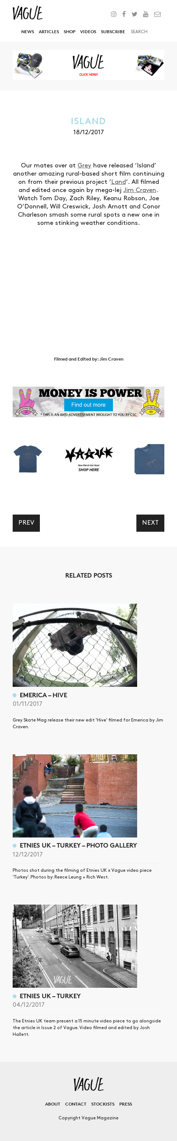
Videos (88, 31)
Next (150, 523)
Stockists (102, 1104)
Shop (69, 31)
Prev (26, 523)
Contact (75, 1104)
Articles (49, 31)
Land (118, 182)
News (27, 31)
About (52, 1104)
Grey (84, 166)
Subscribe (113, 31)
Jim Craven (139, 190)
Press (125, 1104)
